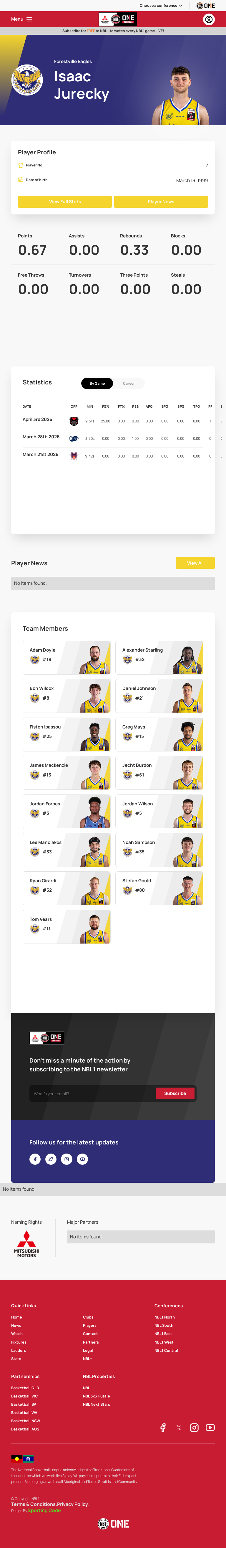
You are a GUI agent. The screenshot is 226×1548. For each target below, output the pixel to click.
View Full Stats (65, 202)
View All (195, 563)
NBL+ (87, 1358)
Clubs (88, 1317)
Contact (90, 1333)
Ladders (18, 1350)
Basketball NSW (25, 1420)
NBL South (163, 1325)
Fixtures (18, 1342)
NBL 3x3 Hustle (96, 1396)
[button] (161, 5)
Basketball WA (24, 1412)
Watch (17, 1333)
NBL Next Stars (96, 1404)
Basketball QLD (25, 1387)
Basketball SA (23, 1404)
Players (90, 1325)
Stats (16, 1358)
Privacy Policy (72, 1504)
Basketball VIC (24, 1396)
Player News (161, 202)
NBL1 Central (166, 1350)
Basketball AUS (25, 1429)
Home (16, 1317)
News (16, 1325)
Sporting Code (44, 1511)
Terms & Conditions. (34, 1504)
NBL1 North (164, 1317)
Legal (88, 1350)
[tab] (97, 383)
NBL (86, 1387)
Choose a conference (158, 5)
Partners (91, 1342)
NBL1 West (164, 1342)
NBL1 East (163, 1333)
